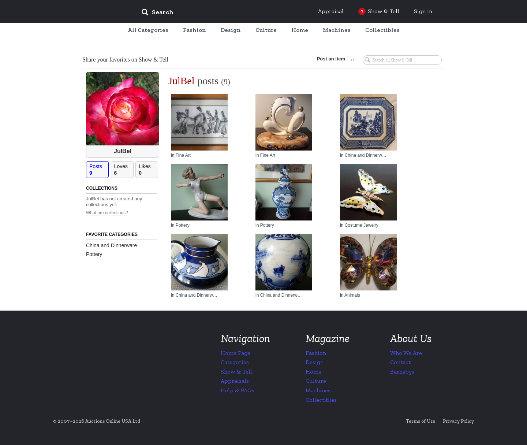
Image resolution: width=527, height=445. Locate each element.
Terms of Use (420, 421)
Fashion (316, 352)
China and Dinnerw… (365, 155)
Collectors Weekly (91, 11)
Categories (235, 362)
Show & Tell (236, 371)
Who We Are (406, 352)
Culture (316, 380)
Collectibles (321, 399)
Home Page (235, 352)
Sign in (423, 11)
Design (315, 362)
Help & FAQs (237, 390)
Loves (123, 169)
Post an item (331, 59)
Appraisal (331, 11)
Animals (352, 295)
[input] (210, 13)
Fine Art (183, 155)
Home (313, 371)
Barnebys (402, 371)
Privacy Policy (458, 421)
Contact (400, 362)
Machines (318, 390)
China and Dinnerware (111, 245)
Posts (98, 169)
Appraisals (235, 380)
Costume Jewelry (361, 225)
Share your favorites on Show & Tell (125, 59)
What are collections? (107, 213)
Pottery (94, 254)
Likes (148, 169)
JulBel (122, 151)
